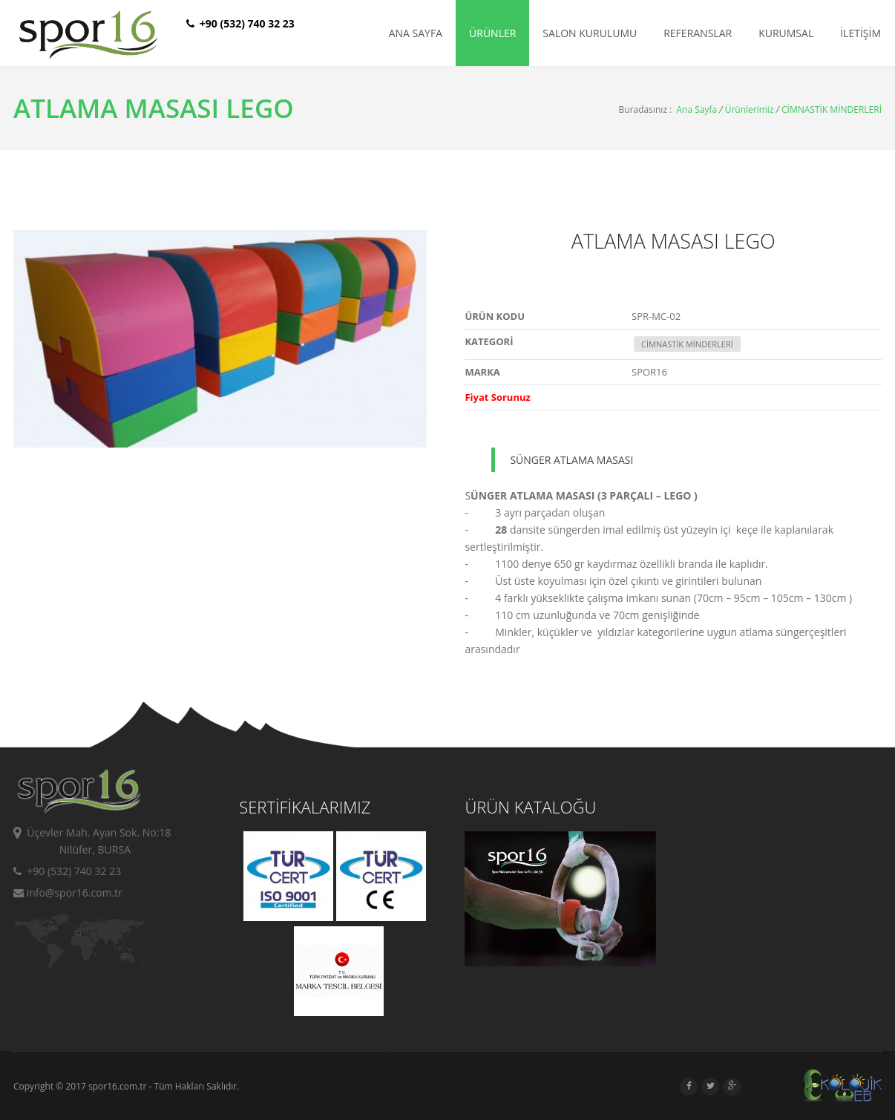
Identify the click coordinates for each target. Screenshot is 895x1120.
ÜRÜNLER (492, 33)
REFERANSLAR (697, 33)
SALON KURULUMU (589, 33)
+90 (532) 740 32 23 (67, 871)
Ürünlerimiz (749, 109)
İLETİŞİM (860, 33)
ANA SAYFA (415, 33)
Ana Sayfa (697, 109)
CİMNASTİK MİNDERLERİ (831, 109)
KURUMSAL (785, 33)
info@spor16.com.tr (67, 892)
